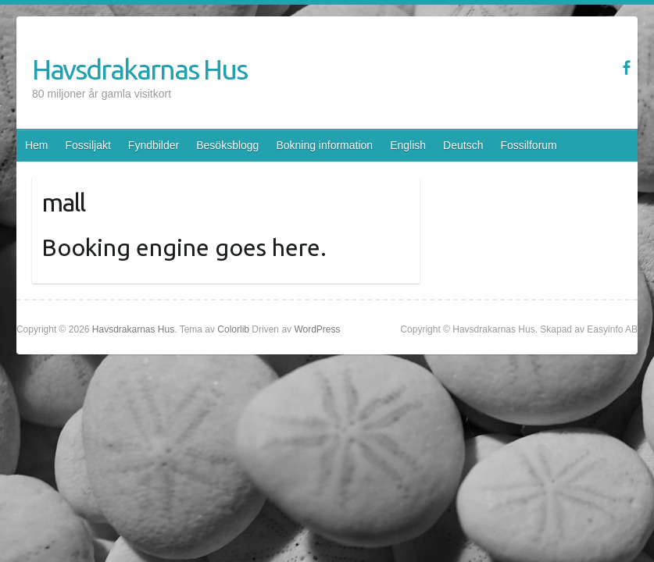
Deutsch (463, 145)
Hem (36, 145)
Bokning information (324, 145)
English (408, 145)
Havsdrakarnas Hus (139, 69)
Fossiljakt (87, 145)
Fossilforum (528, 145)
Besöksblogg (227, 145)
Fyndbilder (153, 145)
